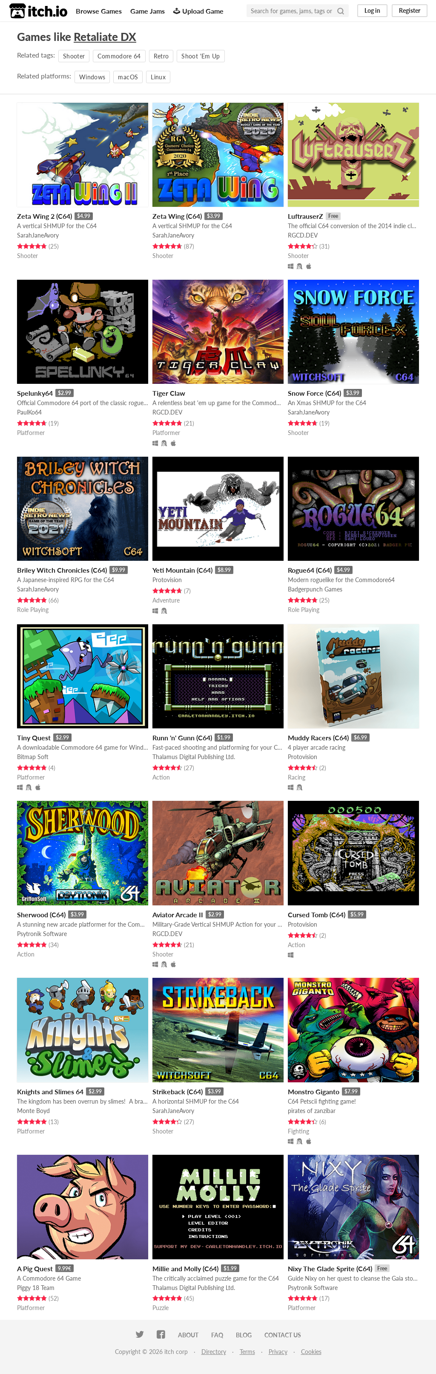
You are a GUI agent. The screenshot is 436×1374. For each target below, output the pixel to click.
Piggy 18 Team (35, 1287)
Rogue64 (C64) (310, 570)
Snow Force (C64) (314, 393)
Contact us (282, 1335)
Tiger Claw (168, 393)
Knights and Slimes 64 (50, 1091)
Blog (244, 1335)
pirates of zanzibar (312, 1110)
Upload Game (198, 11)
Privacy (278, 1351)
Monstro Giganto (313, 1091)
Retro (161, 56)
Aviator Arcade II (177, 914)
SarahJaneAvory (38, 235)
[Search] (341, 10)
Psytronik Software (42, 933)
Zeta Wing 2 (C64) (44, 216)
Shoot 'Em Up (200, 56)
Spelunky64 (35, 393)
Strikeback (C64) (177, 1091)
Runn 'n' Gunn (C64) (182, 737)
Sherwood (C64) (41, 914)
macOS (128, 77)
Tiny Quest (34, 737)
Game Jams (147, 11)
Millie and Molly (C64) (185, 1268)
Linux (158, 77)
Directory (213, 1351)
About (188, 1335)
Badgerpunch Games (315, 589)
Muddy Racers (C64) (318, 737)
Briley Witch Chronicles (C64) (62, 570)
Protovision (167, 579)
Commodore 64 (119, 56)
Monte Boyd (33, 1110)
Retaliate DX (105, 36)
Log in (372, 10)
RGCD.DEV (303, 235)
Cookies (311, 1351)
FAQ (217, 1335)
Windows (92, 77)
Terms (247, 1351)
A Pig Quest (35, 1268)
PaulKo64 (29, 412)
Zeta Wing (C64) (177, 216)
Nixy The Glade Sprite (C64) (330, 1268)
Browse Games (99, 11)
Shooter (74, 56)
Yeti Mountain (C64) (182, 570)
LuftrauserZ (305, 216)
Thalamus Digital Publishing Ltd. (193, 756)
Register (409, 10)
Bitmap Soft (33, 756)
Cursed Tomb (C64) (316, 914)
